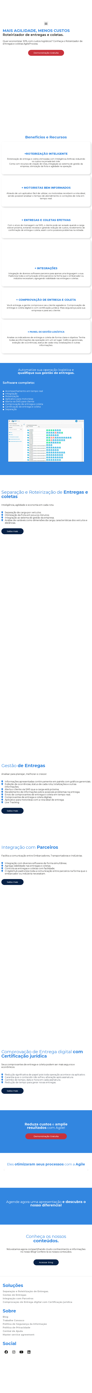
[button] (46, 23)
